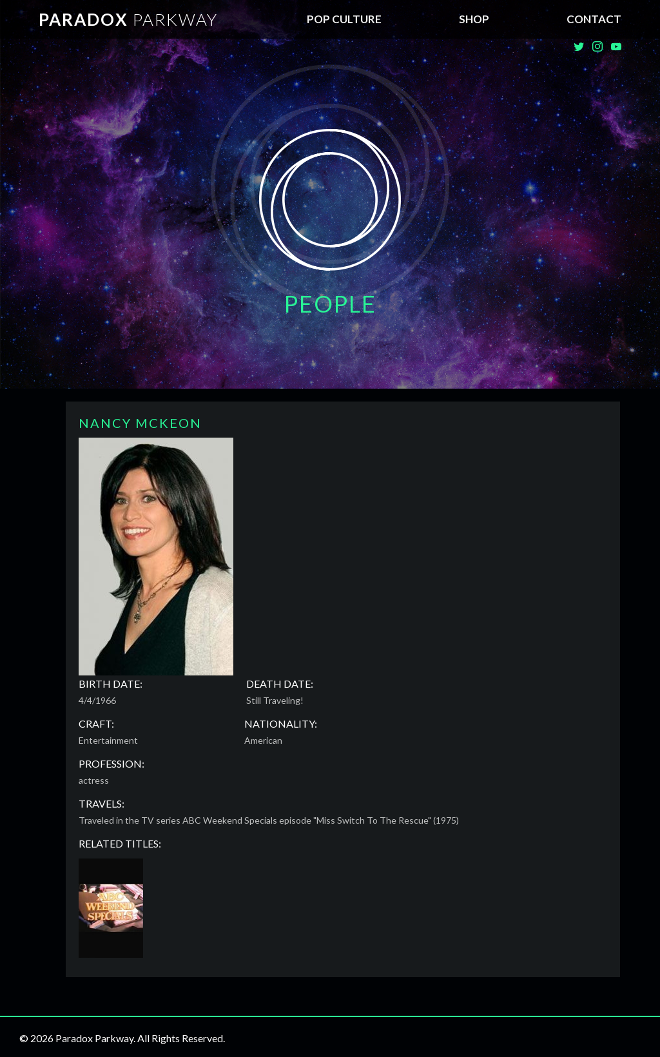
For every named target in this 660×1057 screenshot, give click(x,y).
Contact (594, 19)
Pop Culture (344, 19)
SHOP (474, 19)
